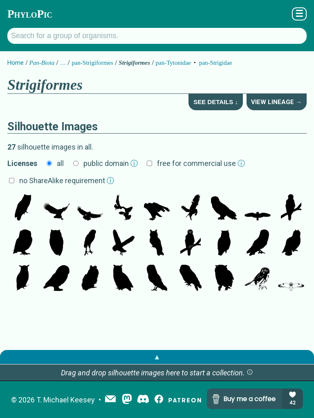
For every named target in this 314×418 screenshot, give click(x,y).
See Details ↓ (215, 101)
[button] (250, 372)
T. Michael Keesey (65, 399)
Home (15, 62)
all (60, 163)
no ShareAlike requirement (66, 180)
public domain (110, 163)
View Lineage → (276, 102)
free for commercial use (201, 163)
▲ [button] (157, 356)
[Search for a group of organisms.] (157, 36)
